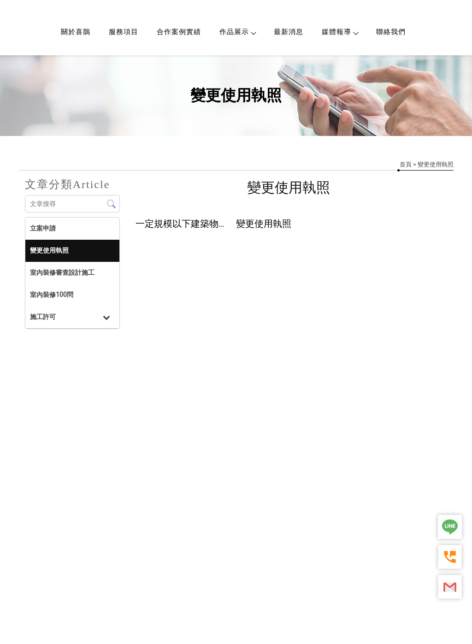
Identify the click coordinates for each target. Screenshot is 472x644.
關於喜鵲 (75, 32)
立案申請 (43, 228)
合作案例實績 (179, 32)
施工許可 (43, 316)
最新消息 (288, 32)
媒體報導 (340, 32)
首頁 (406, 164)
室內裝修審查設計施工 (62, 272)
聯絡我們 (391, 32)
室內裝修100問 (51, 294)
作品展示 (237, 32)
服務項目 (123, 32)
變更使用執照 (49, 250)
